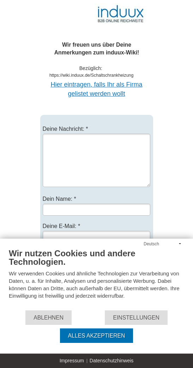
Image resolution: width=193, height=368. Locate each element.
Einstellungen (136, 318)
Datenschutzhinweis (112, 360)
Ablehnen (49, 318)
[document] (96, 279)
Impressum (72, 360)
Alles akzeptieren (96, 336)
